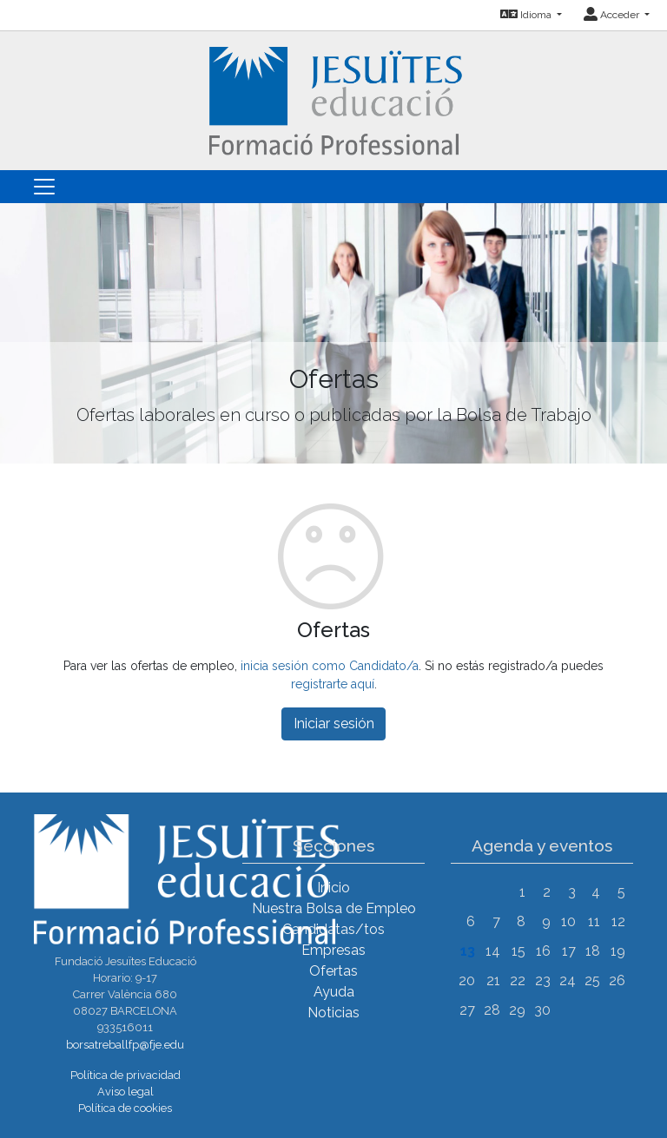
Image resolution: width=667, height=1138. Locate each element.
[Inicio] (334, 99)
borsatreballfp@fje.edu (125, 1044)
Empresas (333, 950)
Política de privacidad (125, 1075)
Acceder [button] (613, 15)
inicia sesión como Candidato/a (330, 666)
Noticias (333, 1012)
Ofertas (333, 971)
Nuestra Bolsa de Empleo (334, 908)
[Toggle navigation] (44, 186)
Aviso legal (125, 1091)
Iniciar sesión (334, 723)
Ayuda (334, 991)
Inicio (333, 887)
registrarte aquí (332, 684)
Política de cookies (125, 1108)
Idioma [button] (527, 15)
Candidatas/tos (333, 929)
